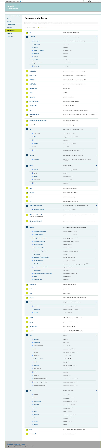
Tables (9, 21)
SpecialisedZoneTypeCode (40, 267)
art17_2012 (32, 79)
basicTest (36, 339)
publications (33, 326)
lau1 (30, 289)
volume (36, 424)
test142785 (36, 365)
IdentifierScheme (38, 244)
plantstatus (37, 309)
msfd (31, 317)
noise (31, 322)
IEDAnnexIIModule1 (35, 205)
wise (30, 429)
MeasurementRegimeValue (40, 251)
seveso (31, 331)
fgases (31, 155)
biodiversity (33, 88)
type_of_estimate (38, 63)
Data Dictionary (19, 12)
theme (35, 276)
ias (30, 197)
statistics (36, 414)
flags (35, 136)
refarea (36, 143)
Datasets (9, 18)
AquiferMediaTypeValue (40, 231)
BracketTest (37, 342)
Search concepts (43, 27)
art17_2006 (32, 75)
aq (30, 32)
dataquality (32, 105)
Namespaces (10, 36)
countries (36, 159)
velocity (36, 421)
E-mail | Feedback (12, 443)
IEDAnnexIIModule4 (35, 221)
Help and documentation (13, 16)
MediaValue (37, 254)
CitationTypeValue (38, 234)
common (32, 97)
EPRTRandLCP (34, 114)
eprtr (30, 110)
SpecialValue (37, 270)
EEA (14, 1)
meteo (35, 411)
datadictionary (34, 101)
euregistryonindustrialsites (37, 120)
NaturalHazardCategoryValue (41, 257)
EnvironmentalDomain (39, 241)
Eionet (13, 12)
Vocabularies (11, 30)
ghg (30, 188)
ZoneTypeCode (38, 279)
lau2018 (31, 297)
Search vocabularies (31, 27)
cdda (31, 92)
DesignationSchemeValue (40, 238)
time (35, 418)
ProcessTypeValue (38, 260)
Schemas (9, 27)
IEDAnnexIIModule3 (35, 215)
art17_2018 (32, 84)
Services (9, 33)
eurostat (32, 125)
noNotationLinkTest (39, 358)
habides (31, 192)
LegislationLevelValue (39, 247)
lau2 (30, 293)
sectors (36, 312)
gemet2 (31, 165)
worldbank (32, 434)
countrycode (37, 41)
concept (36, 169)
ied (30, 201)
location (36, 47)
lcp (30, 302)
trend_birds (37, 59)
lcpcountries (37, 306)
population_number (39, 50)
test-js (35, 362)
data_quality (37, 44)
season (36, 56)
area (35, 398)
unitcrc (36, 150)
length (35, 408)
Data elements (11, 24)
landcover (32, 284)
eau (35, 348)
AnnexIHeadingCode (39, 209)
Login (85, 1)
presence (36, 53)
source (36, 176)
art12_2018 (32, 71)
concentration (37, 401)
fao (30, 129)
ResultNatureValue (38, 263)
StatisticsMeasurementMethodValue (43, 273)
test (30, 335)
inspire (31, 227)
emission (36, 404)
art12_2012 (32, 37)
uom (30, 390)
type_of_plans (37, 66)
